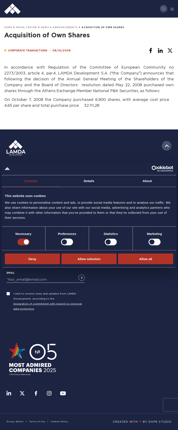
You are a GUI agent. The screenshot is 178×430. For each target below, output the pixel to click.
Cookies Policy (59, 421)
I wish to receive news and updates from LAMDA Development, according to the (44, 296)
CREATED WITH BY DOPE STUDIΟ (142, 421)
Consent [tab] (30, 181)
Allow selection (88, 259)
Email (11, 272)
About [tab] (147, 181)
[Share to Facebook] (150, 50)
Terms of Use (37, 421)
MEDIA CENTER (26, 27)
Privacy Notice (15, 421)
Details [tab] (89, 181)
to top (166, 146)
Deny (32, 259)
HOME (8, 27)
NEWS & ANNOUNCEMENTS (59, 27)
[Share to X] (170, 50)
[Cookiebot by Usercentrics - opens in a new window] (154, 169)
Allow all (145, 259)
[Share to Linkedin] (160, 50)
